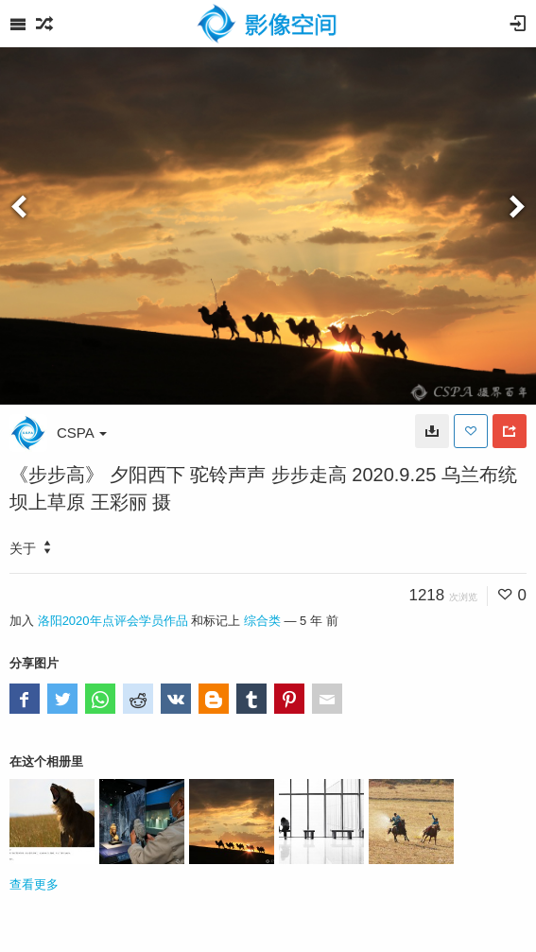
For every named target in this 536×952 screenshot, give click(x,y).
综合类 (262, 621)
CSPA (82, 432)
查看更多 (34, 884)
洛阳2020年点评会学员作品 (113, 621)
